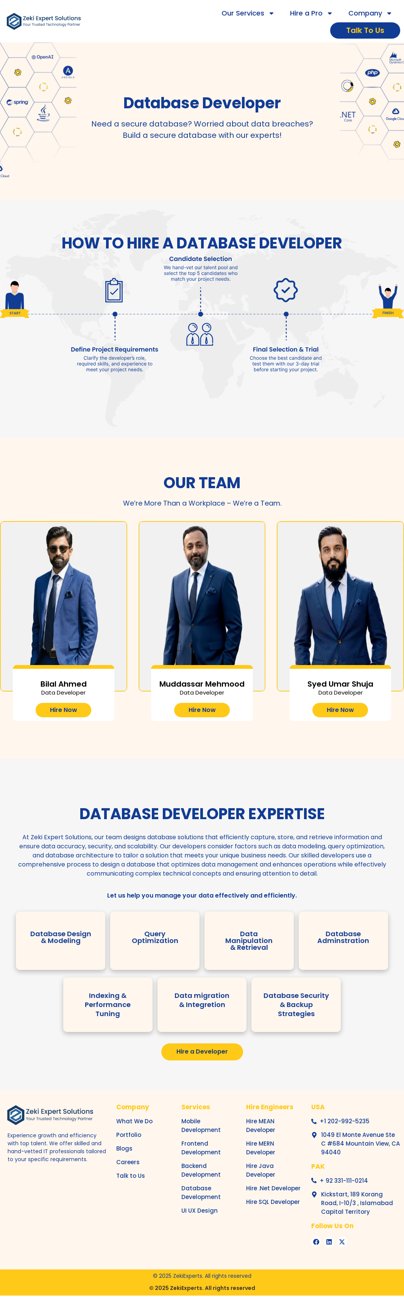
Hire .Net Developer (273, 1189)
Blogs (124, 1149)
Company (370, 13)
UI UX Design (199, 1211)
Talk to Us (130, 1176)
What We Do (134, 1122)
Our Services (248, 13)
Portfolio (128, 1135)
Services (195, 1107)
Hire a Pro (311, 13)
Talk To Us (365, 30)
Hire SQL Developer (273, 1202)
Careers (128, 1162)
